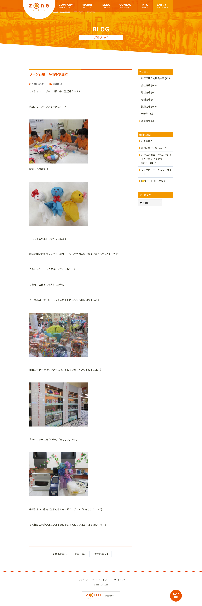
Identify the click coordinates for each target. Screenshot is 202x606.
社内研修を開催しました (154, 148)
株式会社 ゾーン (101, 595)
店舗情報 (57, 84)
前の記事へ (60, 554)
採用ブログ (107, 7)
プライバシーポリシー (101, 579)
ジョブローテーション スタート (156, 172)
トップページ (82, 579)
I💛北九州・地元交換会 (153, 181)
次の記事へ (101, 554)
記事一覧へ (80, 554)
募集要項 (145, 7)
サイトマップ (119, 579)
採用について (86, 7)
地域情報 (145, 92)
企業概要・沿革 (64, 7)
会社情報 (145, 85)
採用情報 (145, 106)
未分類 (144, 113)
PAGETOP (176, 597)
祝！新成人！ (148, 141)
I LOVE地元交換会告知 (152, 78)
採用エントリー (162, 7)
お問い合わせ (124, 7)
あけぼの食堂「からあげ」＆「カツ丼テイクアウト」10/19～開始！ (156, 159)
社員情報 (145, 120)
